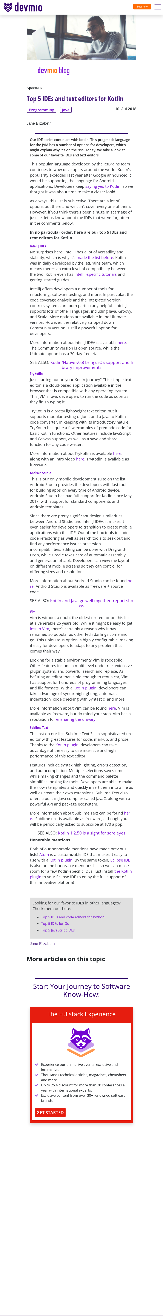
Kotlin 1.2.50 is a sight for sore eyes (91, 833)
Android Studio (40, 472)
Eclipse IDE (120, 860)
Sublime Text (39, 727)
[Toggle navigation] (24, 7)
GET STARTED (50, 1112)
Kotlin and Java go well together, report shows (91, 603)
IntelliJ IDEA (38, 246)
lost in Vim (39, 628)
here (122, 342)
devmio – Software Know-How (22, 7)
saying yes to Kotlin (102, 186)
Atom (44, 854)
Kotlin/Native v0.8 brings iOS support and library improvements (91, 364)
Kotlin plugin (85, 688)
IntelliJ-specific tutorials (95, 274)
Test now (142, 6)
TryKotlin (36, 373)
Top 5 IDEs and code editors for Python (73, 917)
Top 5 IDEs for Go (55, 923)
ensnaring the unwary (75, 719)
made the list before (95, 257)
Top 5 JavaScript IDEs (58, 930)
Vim (32, 611)
